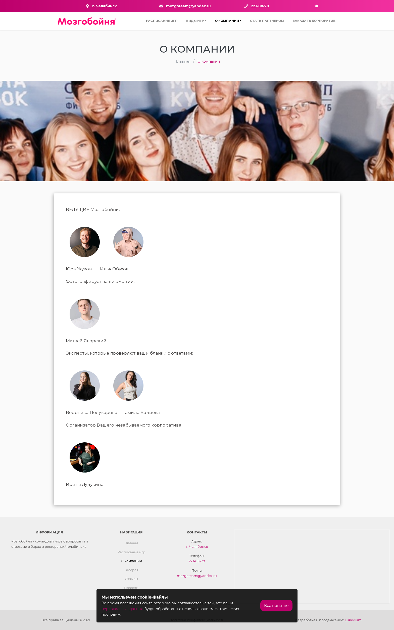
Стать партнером (267, 21)
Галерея (131, 570)
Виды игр (195, 21)
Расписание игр (161, 21)
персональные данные (122, 609)
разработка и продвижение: (328, 620)
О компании (227, 21)
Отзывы (131, 579)
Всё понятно (276, 605)
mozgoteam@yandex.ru (188, 6)
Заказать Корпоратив (314, 21)
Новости (131, 588)
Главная (131, 543)
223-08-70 (260, 6)
